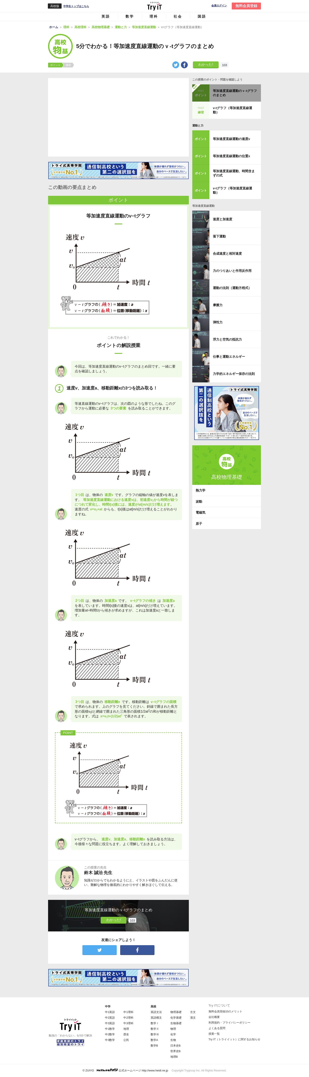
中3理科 (128, 1023)
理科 (154, 16)
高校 (153, 1006)
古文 (193, 1012)
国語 (202, 16)
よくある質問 (217, 1028)
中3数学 (110, 1040)
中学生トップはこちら (76, 6)
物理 (173, 1028)
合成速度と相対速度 (227, 253)
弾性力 (218, 322)
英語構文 (156, 1017)
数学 (130, 16)
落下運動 (219, 236)
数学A (154, 1040)
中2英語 (110, 1017)
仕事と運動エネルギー (229, 356)
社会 (178, 16)
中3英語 (110, 1023)
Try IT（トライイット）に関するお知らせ (234, 1039)
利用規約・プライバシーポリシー (229, 1022)
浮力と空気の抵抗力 (227, 339)
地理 (126, 1028)
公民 (126, 1040)
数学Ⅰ (155, 1023)
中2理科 (128, 1017)
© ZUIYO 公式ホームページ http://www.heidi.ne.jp (125, 1070)
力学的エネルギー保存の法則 (234, 374)
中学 (108, 1006)
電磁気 (200, 512)
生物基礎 (176, 1023)
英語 (105, 16)
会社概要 (214, 1017)
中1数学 (110, 1028)
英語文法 (156, 1012)
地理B (174, 1056)
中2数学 (110, 1034)
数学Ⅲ (155, 1034)
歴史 (126, 1034)
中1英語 (110, 1012)
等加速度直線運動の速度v (231, 139)
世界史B (175, 1051)
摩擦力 (218, 305)
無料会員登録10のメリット (225, 1011)
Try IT (154, 6)
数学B (154, 1045)
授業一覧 (214, 1033)
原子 (199, 523)
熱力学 (200, 490)
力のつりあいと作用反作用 (232, 270)
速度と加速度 (222, 219)
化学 (173, 1034)
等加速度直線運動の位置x (231, 156)
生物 (173, 1040)
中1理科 (128, 1012)
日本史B (175, 1045)
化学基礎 (176, 1017)
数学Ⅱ (155, 1028)
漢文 (193, 1017)
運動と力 (197, 125)
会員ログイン (219, 5)
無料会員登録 (246, 6)
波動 (199, 501)
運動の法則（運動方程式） (232, 288)
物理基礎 (176, 1012)
